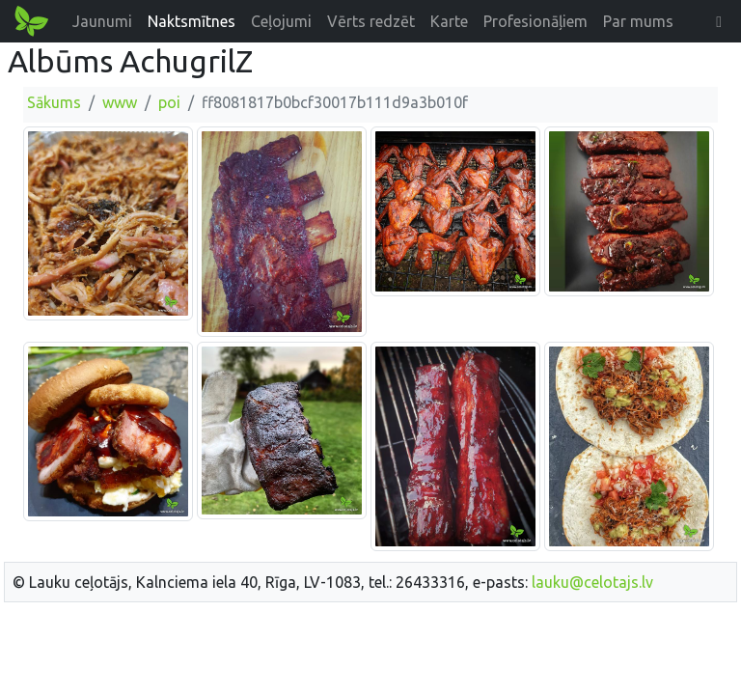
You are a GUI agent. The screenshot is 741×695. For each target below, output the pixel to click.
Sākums (54, 102)
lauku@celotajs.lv (592, 582)
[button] (718, 21)
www (119, 102)
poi (169, 102)
